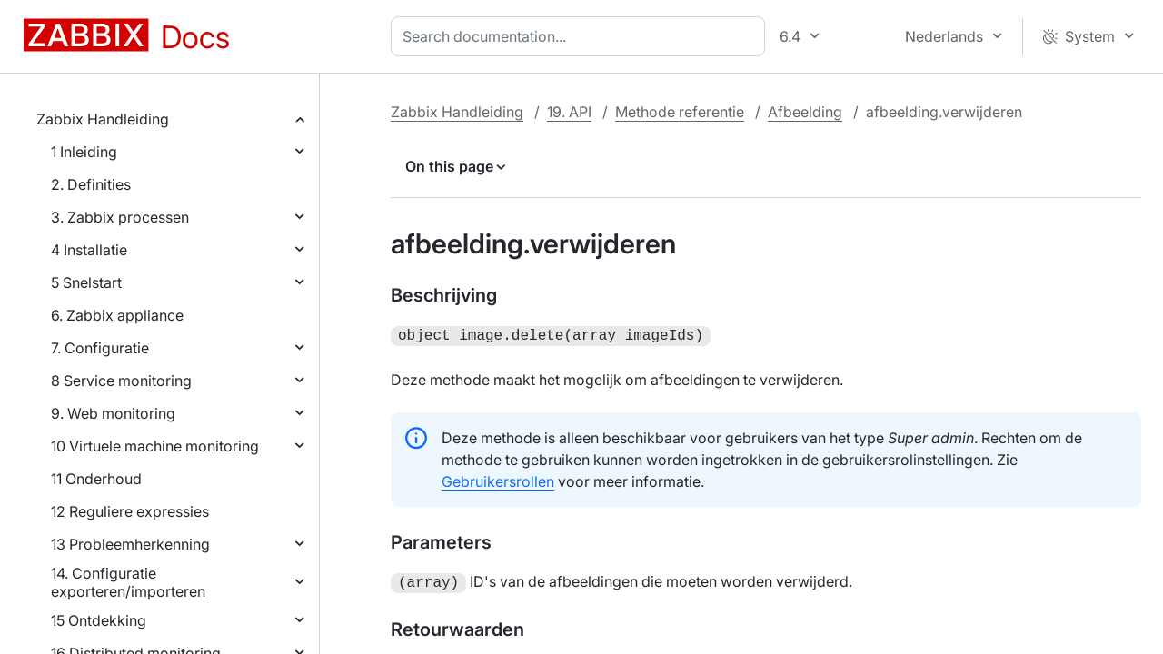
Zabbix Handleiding (102, 119)
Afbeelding (805, 112)
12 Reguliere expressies (130, 511)
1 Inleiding (84, 152)
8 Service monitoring (121, 381)
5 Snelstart (86, 282)
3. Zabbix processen (120, 217)
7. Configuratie (100, 348)
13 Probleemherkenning (130, 544)
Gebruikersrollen (498, 480)
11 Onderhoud (96, 479)
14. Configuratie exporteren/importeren (128, 582)
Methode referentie (679, 112)
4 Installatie (89, 250)
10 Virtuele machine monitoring (155, 446)
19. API (569, 112)
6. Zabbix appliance (117, 315)
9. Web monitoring (113, 413)
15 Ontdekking (98, 620)
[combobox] (581, 36)
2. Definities (91, 184)
